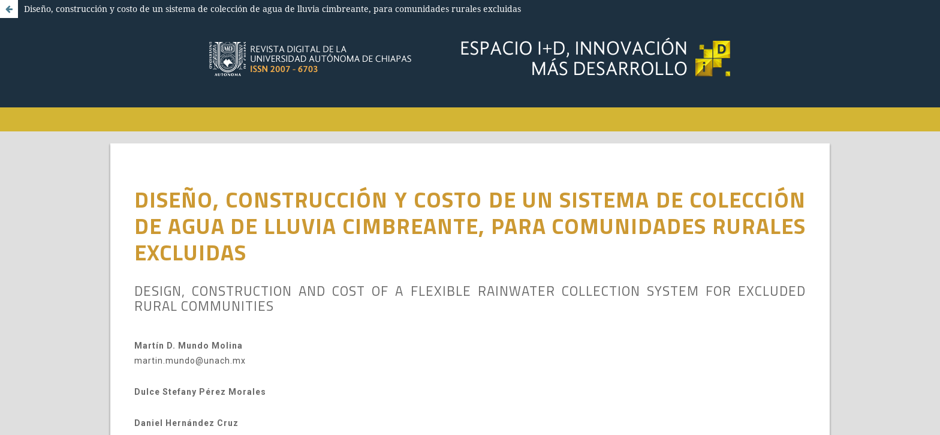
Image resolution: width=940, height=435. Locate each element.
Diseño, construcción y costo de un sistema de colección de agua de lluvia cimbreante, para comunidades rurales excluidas (272, 8)
